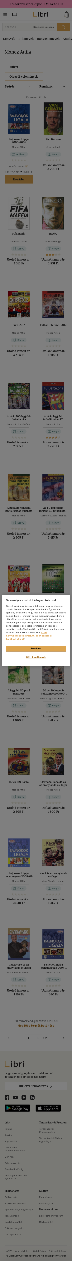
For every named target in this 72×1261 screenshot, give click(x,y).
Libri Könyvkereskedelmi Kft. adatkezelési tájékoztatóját (29, 636)
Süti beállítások (36, 657)
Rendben (36, 648)
